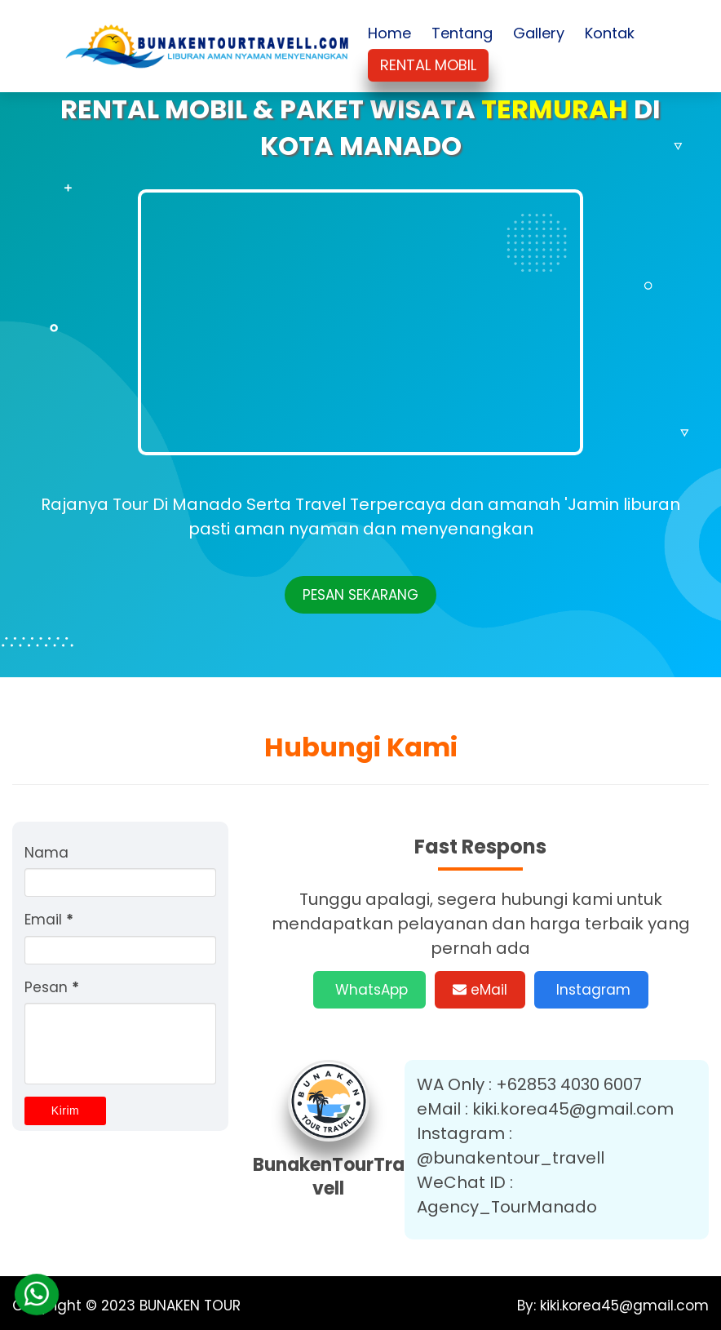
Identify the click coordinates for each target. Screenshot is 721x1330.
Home (389, 33)
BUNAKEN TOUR (190, 1305)
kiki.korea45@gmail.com (622, 1305)
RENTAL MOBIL (428, 65)
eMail (480, 990)
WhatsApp (369, 990)
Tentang (462, 33)
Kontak (610, 33)
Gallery (538, 33)
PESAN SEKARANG (360, 595)
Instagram (591, 990)
